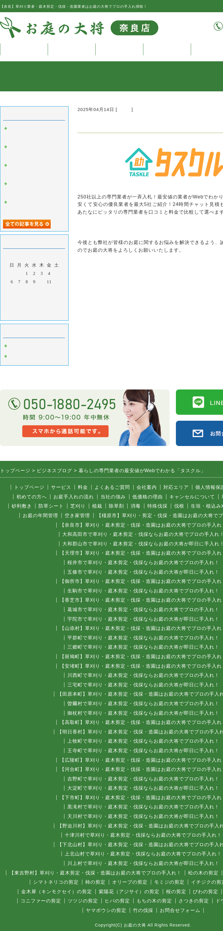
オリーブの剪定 (130, 882)
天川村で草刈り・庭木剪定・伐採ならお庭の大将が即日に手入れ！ (143, 816)
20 (12, 298)
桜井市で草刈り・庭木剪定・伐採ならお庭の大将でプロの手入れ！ (143, 562)
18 (49, 290)
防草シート (51, 505)
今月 (34, 314)
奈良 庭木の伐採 (28, 346)
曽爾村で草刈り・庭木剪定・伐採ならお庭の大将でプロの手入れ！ (143, 703)
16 (34, 290)
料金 (119, 49)
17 (41, 290)
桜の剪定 (176, 891)
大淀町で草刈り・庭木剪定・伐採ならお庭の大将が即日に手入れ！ (143, 788)
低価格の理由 (147, 496)
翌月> (47, 314)
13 (12, 290)
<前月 (22, 314)
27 (12, 306)
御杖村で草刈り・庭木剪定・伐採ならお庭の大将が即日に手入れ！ (143, 713)
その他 (124, 109)
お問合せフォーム (180, 910)
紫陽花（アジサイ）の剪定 (129, 891)
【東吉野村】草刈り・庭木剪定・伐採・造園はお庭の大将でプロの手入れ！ (95, 872)
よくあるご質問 (112, 487)
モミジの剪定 (169, 882)
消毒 (136, 505)
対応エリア (176, 487)
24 (41, 298)
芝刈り (78, 505)
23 (34, 298)
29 (27, 306)
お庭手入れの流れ (73, 496)
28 (19, 306)
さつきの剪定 (194, 900)
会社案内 (147, 487)
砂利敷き (22, 505)
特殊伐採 (157, 505)
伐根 (179, 505)
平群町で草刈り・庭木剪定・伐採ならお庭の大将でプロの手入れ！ (143, 637)
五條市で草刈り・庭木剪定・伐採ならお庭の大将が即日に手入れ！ (143, 572)
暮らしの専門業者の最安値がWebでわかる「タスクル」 (141, 227)
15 (27, 290)
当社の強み (113, 496)
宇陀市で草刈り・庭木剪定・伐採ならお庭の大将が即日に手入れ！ (143, 619)
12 (56, 281)
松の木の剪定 (203, 872)
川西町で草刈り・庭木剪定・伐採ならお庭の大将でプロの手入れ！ (143, 675)
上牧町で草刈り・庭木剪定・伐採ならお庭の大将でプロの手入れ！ (143, 741)
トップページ (24, 49)
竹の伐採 (143, 910)
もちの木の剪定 (154, 900)
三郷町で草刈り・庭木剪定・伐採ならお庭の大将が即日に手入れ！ (143, 647)
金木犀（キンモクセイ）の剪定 (56, 891)
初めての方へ (31, 496)
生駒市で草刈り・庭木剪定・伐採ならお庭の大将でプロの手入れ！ (143, 590)
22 (27, 298)
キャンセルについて (192, 496)
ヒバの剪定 (117, 900)
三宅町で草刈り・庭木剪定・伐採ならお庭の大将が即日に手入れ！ (143, 684)
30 (34, 306)
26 (56, 298)
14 (19, 290)
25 (49, 298)
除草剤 (116, 505)
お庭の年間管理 (40, 515)
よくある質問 (167, 49)
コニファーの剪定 (41, 900)
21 (19, 298)
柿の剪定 (95, 882)
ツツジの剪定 (83, 900)
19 (56, 290)
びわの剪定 (205, 891)
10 (41, 281)
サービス (71, 49)
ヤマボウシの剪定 (106, 910)
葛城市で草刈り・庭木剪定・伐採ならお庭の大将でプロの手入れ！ (143, 609)
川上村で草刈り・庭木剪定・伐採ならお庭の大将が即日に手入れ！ (143, 863)
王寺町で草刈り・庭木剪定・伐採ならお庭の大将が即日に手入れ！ (143, 750)
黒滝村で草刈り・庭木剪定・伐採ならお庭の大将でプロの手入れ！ (143, 806)
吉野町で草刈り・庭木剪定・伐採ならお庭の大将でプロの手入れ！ (143, 778)
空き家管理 (77, 515)
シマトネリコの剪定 (56, 882)
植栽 (97, 505)
